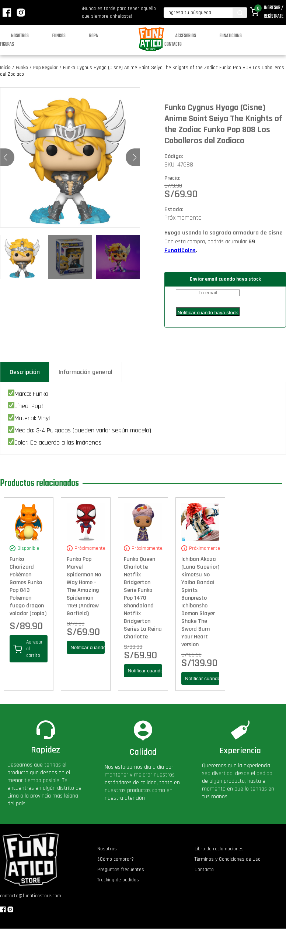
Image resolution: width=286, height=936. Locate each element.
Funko (22, 67)
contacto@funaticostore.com (30, 895)
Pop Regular (45, 67)
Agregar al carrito (28, 649)
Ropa (93, 36)
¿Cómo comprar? (115, 859)
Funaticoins (231, 36)
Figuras (7, 44)
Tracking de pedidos (118, 880)
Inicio (5, 67)
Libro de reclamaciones (219, 849)
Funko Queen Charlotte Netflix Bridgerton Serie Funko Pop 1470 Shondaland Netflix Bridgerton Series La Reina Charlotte (143, 598)
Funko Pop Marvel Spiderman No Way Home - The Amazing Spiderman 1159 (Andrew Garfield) (84, 586)
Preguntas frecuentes (120, 869)
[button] (135, 157)
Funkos (59, 36)
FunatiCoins (180, 250)
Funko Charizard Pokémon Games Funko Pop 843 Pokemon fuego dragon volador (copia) (28, 586)
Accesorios (185, 36)
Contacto (173, 44)
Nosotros (20, 36)
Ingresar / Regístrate (273, 12)
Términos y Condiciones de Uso (228, 859)
